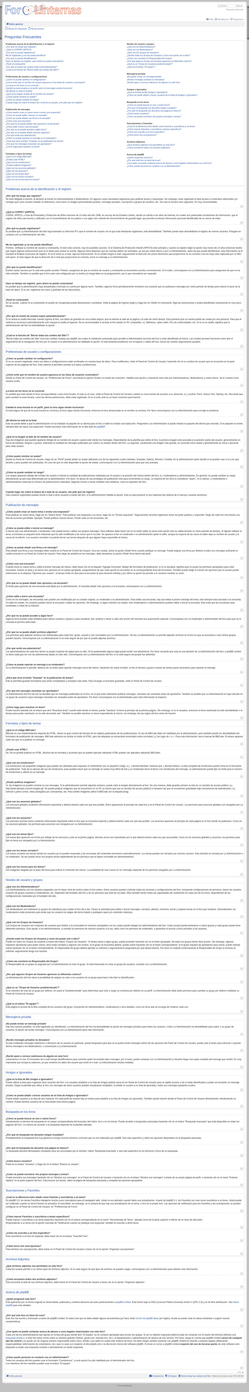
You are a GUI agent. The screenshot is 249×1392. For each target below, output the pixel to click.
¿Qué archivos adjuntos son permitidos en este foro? (151, 145)
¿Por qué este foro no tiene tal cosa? (143, 160)
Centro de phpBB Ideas (147, 1318)
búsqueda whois (14, 1338)
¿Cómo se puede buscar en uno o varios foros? (148, 105)
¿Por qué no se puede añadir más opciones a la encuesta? (32, 124)
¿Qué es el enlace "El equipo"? (141, 67)
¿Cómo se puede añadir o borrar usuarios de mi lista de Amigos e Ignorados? (162, 95)
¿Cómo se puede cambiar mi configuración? (26, 79)
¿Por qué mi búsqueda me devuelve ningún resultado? (152, 108)
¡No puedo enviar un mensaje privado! (144, 76)
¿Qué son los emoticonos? (18, 162)
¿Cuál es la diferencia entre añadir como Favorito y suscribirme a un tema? (161, 126)
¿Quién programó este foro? (140, 157)
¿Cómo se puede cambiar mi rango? (22, 100)
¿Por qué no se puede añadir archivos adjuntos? (28, 132)
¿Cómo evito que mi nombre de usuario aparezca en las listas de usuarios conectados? (45, 82)
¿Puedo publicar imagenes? (18, 165)
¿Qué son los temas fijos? (17, 174)
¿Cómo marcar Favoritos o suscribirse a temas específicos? (154, 129)
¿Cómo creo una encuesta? (18, 121)
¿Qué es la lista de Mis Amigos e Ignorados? (147, 92)
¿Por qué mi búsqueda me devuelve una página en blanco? (154, 111)
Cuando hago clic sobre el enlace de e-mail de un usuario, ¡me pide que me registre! (44, 102)
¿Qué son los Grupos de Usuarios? (143, 52)
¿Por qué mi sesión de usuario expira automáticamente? (31, 67)
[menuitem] (209, 19)
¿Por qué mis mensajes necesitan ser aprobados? (28, 144)
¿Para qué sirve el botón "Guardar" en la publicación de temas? (35, 141)
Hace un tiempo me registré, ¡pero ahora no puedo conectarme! (35, 61)
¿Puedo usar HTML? (15, 159)
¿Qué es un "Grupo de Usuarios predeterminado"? (150, 64)
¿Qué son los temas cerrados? (20, 177)
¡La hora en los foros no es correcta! (22, 85)
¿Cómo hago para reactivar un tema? (23, 147)
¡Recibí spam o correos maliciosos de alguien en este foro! (153, 82)
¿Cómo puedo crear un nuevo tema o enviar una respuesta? (33, 112)
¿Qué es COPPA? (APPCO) (18, 49)
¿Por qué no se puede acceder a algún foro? (26, 129)
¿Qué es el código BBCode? (19, 156)
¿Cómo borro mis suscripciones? (142, 135)
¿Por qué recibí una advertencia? (21, 135)
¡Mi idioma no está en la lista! (19, 91)
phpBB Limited (123, 1302)
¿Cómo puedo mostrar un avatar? (21, 97)
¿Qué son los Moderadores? (140, 49)
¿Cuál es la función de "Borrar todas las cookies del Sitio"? (32, 70)
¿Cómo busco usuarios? (138, 113)
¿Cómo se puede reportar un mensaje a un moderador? (31, 138)
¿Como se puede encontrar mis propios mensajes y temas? (154, 116)
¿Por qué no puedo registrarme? (20, 52)
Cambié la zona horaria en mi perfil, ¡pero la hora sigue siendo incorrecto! (39, 88)
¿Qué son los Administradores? (141, 47)
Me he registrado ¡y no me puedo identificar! (26, 55)
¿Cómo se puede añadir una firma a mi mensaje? (28, 118)
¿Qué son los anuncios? (17, 171)
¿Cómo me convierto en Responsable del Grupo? (149, 58)
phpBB (100, 426)
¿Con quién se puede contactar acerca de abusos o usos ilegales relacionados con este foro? (169, 163)
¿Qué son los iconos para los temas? (23, 179)
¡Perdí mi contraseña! (15, 64)
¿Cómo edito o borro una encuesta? (22, 127)
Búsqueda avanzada (234, 10)
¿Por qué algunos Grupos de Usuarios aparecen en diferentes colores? (159, 61)
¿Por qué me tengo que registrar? (21, 47)
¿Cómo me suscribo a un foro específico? (146, 132)
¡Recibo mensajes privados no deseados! (145, 79)
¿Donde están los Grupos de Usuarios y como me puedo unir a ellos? (158, 55)
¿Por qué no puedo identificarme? (21, 58)
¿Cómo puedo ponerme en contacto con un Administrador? (154, 166)
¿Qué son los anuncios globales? (21, 168)
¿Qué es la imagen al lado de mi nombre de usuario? (30, 94)
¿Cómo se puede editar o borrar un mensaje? (26, 115)
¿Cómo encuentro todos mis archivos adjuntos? (148, 147)
